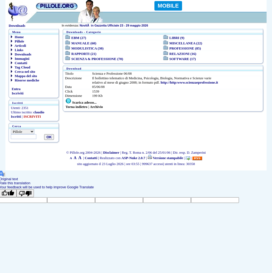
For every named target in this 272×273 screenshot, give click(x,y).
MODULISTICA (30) (87, 48)
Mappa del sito (24, 76)
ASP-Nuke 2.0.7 (133, 158)
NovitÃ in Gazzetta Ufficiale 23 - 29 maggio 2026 (105, 25)
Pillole (17, 41)
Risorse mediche (25, 80)
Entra (16, 89)
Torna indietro (77, 107)
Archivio (96, 107)
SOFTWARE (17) (182, 59)
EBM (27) (78, 38)
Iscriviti (17, 93)
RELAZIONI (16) (182, 54)
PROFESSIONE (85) (185, 48)
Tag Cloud (20, 67)
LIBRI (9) (176, 38)
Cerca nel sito (23, 72)
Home (17, 37)
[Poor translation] (25, 193)
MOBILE (168, 6)
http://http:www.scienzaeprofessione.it (189, 82)
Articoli (18, 46)
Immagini (20, 59)
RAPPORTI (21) (83, 54)
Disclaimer (111, 152)
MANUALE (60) (83, 43)
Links (17, 50)
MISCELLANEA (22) (185, 43)
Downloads (21, 54)
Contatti (19, 63)
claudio (38, 112)
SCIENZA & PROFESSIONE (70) (97, 59)
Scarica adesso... (84, 102)
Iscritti (16, 116)
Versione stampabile (165, 158)
